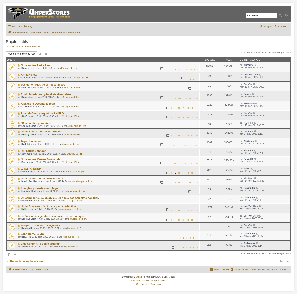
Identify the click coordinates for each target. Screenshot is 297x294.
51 (188, 117)
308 (190, 163)
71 (179, 210)
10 (179, 173)
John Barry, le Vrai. (33, 233)
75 (197, 210)
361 (196, 145)
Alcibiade (249, 141)
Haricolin (248, 123)
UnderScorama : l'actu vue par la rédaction (48, 206)
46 (179, 108)
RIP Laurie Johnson (33, 150)
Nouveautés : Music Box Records (42, 178)
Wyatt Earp (27, 171)
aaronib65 (249, 103)
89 (192, 135)
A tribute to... (29, 74)
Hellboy (25, 134)
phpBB (139, 277)
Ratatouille (249, 188)
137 (179, 182)
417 (190, 69)
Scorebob (26, 153)
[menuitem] (28, 26)
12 (188, 173)
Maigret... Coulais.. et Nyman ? (40, 225)
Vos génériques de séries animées (43, 84)
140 (196, 182)
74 (192, 210)
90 (197, 135)
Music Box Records (31, 181)
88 (188, 135)
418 (196, 69)
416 (185, 69)
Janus (24, 246)
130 (196, 98)
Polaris (247, 94)
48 (188, 108)
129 (190, 98)
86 (179, 135)
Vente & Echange (75, 171)
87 (183, 135)
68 (197, 220)
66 (188, 220)
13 (192, 173)
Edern (24, 162)
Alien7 (247, 168)
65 (183, 220)
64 (179, 220)
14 (197, 173)
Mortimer (248, 178)
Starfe (24, 116)
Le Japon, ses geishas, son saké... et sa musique (52, 216)
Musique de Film (69, 68)
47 (183, 108)
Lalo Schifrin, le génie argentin (40, 243)
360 (190, 145)
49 (192, 108)
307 (185, 163)
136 (174, 182)
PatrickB (248, 159)
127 (179, 98)
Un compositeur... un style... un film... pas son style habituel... (60, 197)
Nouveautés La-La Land (36, 65)
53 (197, 117)
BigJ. (24, 68)
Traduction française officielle (144, 280)
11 (183, 173)
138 (185, 182)
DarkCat (25, 87)
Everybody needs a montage (39, 188)
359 (185, 145)
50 (197, 108)
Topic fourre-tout (31, 141)
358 (179, 145)
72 (183, 210)
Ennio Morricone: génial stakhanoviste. (46, 94)
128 (185, 98)
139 (190, 182)
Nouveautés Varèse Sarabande (40, 159)
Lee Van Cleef (28, 77)
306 (179, 163)
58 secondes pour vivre (36, 123)
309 (196, 163)
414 (174, 69)
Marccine (249, 65)
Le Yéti (25, 106)
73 (188, 210)
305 (174, 163)
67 (192, 220)
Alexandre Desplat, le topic (38, 103)
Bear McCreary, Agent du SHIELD (42, 113)
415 (179, 69)
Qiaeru (163, 280)
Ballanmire (249, 243)
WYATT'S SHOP (31, 168)
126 (174, 98)
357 (174, 145)
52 (192, 117)
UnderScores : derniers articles (41, 131)
